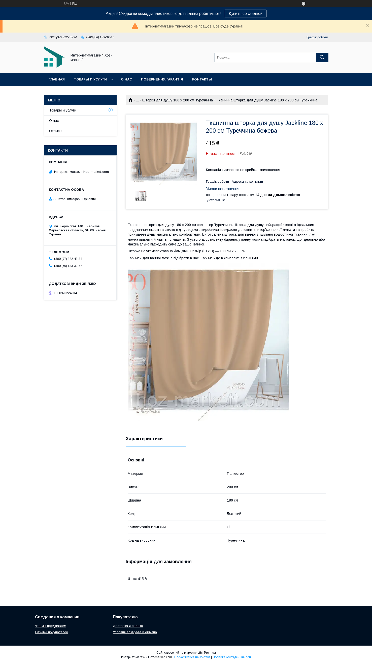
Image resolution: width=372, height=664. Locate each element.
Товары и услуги (90, 79)
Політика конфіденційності (232, 657)
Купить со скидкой (245, 13)
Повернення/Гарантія (162, 79)
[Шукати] (322, 57)
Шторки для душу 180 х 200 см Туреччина (177, 100)
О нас (126, 79)
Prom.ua (210, 652)
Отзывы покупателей (51, 632)
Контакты (202, 79)
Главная (57, 79)
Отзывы (55, 131)
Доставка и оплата (128, 626)
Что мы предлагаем (50, 626)
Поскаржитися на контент (192, 657)
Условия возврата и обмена (135, 632)
